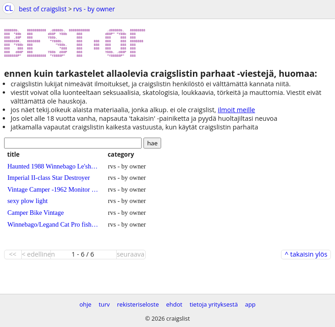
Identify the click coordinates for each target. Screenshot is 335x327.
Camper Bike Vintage (35, 216)
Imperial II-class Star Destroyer (48, 181)
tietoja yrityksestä (214, 304)
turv (104, 304)
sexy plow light (27, 204)
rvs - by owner (94, 9)
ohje (85, 304)
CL (9, 8)
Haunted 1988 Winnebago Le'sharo (52, 169)
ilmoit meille (236, 113)
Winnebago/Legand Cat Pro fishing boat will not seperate (52, 228)
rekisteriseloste (138, 304)
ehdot (174, 304)
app (250, 304)
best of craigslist (42, 9)
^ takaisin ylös (306, 258)
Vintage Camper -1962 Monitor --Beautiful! (52, 193)
